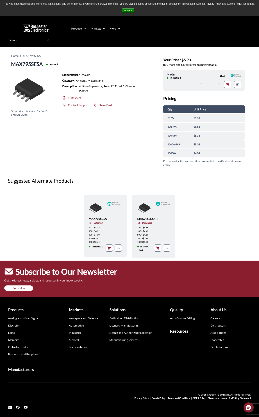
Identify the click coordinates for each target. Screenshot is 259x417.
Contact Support (78, 105)
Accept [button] (128, 10)
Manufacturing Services (123, 339)
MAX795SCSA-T (147, 218)
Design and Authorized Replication (130, 332)
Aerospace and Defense (83, 318)
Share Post (105, 105)
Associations (218, 332)
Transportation (78, 347)
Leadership (217, 339)
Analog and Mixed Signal (23, 318)
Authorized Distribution (124, 318)
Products (79, 28)
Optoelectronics (18, 347)
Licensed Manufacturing (124, 325)
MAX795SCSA (98, 218)
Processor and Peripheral (23, 354)
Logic (11, 332)
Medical (74, 339)
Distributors (218, 325)
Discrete (13, 325)
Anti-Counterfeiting (182, 318)
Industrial (75, 332)
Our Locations (219, 347)
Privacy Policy (141, 398)
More (115, 28)
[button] (249, 407)
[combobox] (23, 40)
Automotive (76, 325)
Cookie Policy (158, 398)
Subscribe (19, 288)
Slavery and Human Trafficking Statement (229, 398)
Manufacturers (21, 369)
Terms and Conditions (179, 398)
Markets (98, 28)
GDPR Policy (199, 398)
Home (15, 55)
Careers (215, 318)
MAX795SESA (32, 55)
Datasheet (74, 97)
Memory (13, 339)
